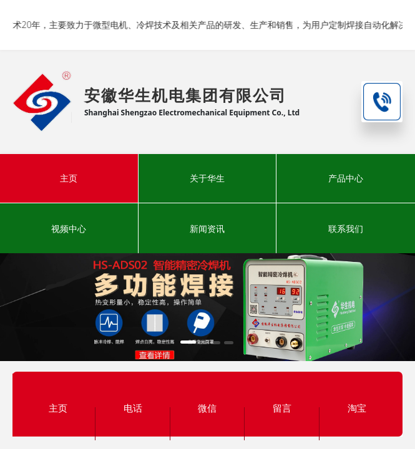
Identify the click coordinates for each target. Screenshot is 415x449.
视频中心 (68, 228)
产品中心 (345, 178)
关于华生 (207, 178)
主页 (68, 178)
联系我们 (345, 228)
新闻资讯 (207, 228)
